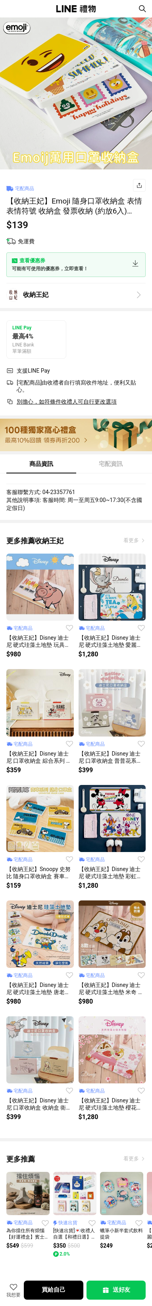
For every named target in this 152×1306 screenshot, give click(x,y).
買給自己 (53, 1289)
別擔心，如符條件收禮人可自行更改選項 (67, 401)
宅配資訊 (111, 463)
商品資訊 (41, 463)
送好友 (116, 1290)
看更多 (131, 540)
